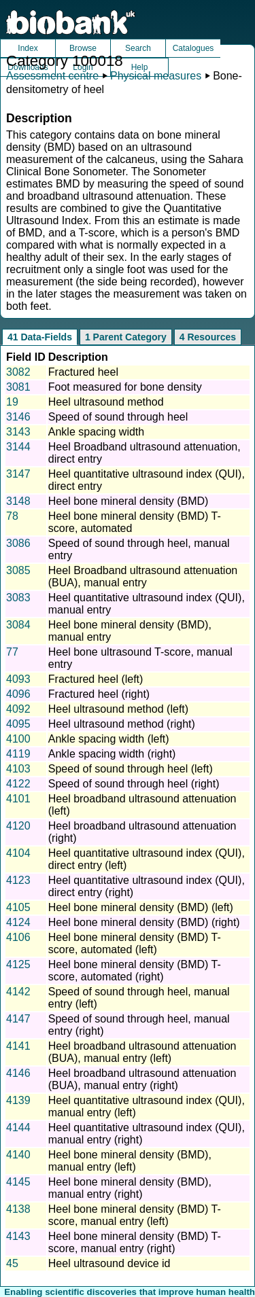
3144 (18, 446)
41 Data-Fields (39, 337)
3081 (18, 387)
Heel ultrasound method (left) (118, 709)
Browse (83, 48)
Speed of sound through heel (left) (130, 769)
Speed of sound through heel (118, 417)
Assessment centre (52, 76)
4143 (18, 1236)
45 (12, 1263)
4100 (18, 739)
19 (12, 402)
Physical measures (155, 76)
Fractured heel (83, 372)
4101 (18, 798)
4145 (18, 1182)
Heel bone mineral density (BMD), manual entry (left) (129, 1161)
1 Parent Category (126, 337)
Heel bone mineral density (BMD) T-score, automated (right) (134, 970)
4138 (18, 1209)
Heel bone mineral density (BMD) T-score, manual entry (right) (134, 1242)
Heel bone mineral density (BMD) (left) (140, 907)
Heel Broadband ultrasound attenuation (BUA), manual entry (142, 576)
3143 (18, 432)
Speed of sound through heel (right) (134, 783)
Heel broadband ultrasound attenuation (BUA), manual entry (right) (142, 1079)
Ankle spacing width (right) (112, 754)
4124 (18, 922)
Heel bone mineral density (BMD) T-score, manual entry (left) (134, 1215)
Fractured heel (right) (99, 694)
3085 (18, 570)
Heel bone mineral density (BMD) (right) (144, 922)
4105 (18, 907)
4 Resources (208, 337)
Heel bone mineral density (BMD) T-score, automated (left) (134, 943)
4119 (18, 754)
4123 (18, 880)
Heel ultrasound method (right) (121, 724)
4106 (18, 937)
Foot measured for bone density (125, 387)
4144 (18, 1127)
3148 (18, 501)
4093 (18, 679)
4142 (18, 991)
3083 (18, 597)
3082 (18, 372)
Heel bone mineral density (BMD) (128, 501)
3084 (18, 624)
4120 (18, 826)
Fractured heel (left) (95, 679)
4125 (18, 964)
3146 (18, 417)
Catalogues (193, 48)
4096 (18, 694)
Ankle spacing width (96, 432)
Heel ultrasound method (106, 402)
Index (27, 48)
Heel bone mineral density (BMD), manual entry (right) (129, 1188)
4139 (18, 1100)
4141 (18, 1046)
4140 (18, 1154)
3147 (18, 474)
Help (139, 67)
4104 (18, 853)
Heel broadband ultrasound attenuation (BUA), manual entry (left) (142, 1052)
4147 (18, 1019)
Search (138, 48)
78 (12, 516)
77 (12, 652)
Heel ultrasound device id (109, 1263)
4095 (18, 724)
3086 (18, 543)
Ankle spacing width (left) (108, 739)
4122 (18, 783)
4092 (18, 709)
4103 (18, 769)
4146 (18, 1073)
